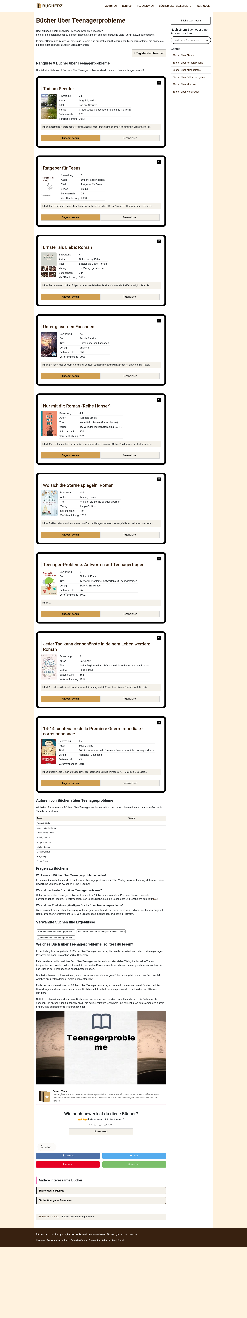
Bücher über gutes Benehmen (55, 1200)
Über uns (40, 1240)
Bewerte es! (101, 1131)
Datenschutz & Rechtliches (102, 1240)
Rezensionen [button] (130, 138)
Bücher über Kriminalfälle (186, 69)
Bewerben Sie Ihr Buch (58, 1240)
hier (155, 898)
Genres (127, 5)
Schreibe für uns (79, 1240)
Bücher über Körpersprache (187, 62)
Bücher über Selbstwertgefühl (189, 77)
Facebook (68, 1155)
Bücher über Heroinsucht (186, 91)
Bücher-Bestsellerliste (175, 5)
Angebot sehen (70, 138)
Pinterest (68, 1164)
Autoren (111, 5)
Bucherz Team (60, 1091)
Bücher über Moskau (184, 84)
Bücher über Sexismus (51, 1190)
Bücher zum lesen (191, 20)
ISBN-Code (203, 5)
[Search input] (189, 40)
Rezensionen (145, 5)
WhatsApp (134, 1164)
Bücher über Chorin (183, 55)
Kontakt (121, 1240)
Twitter (134, 1155)
